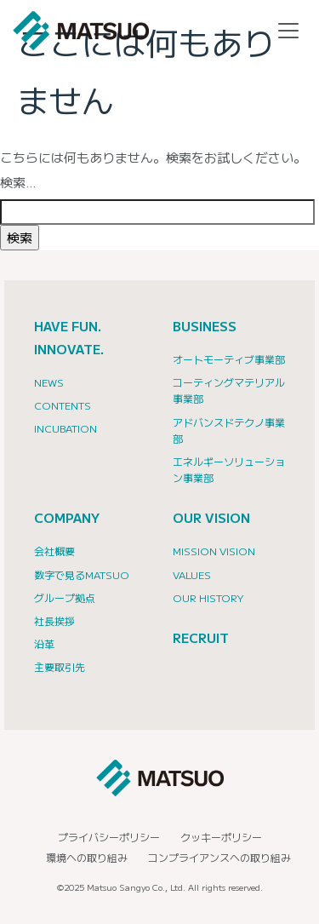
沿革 (44, 643)
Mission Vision (214, 550)
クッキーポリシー (221, 836)
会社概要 (54, 550)
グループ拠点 (64, 597)
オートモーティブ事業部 (229, 359)
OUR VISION (211, 517)
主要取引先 (59, 666)
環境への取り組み (87, 857)
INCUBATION (65, 428)
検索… (18, 182)
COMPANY (67, 517)
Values (192, 574)
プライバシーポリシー (109, 836)
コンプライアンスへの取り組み (219, 857)
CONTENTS (62, 405)
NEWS (49, 382)
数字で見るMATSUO (81, 574)
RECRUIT (201, 637)
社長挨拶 (54, 620)
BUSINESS (204, 326)
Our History (208, 597)
